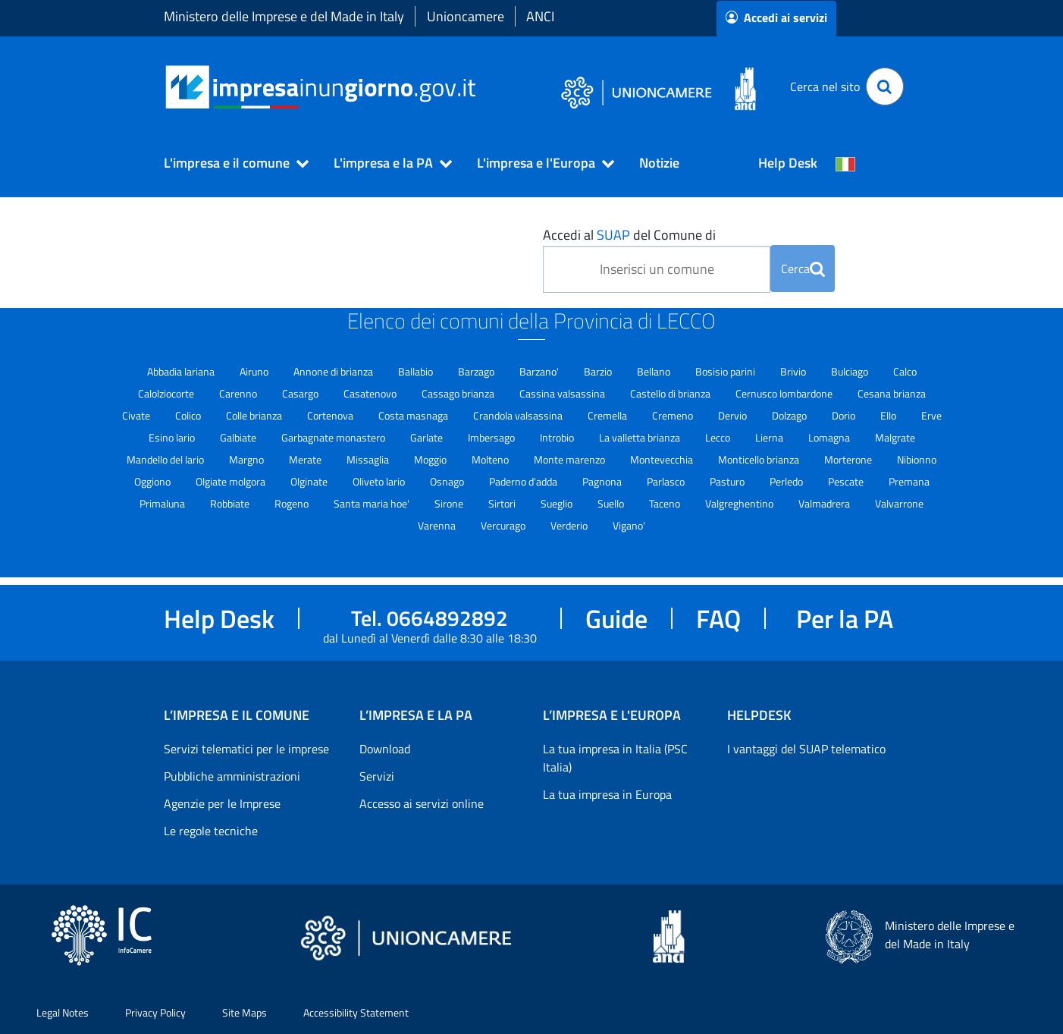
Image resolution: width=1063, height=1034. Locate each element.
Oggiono (153, 481)
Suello (611, 503)
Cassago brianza (459, 393)
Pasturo (728, 481)
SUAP (613, 235)
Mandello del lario (166, 459)
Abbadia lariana (182, 371)
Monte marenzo (570, 459)
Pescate (847, 481)
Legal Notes (62, 1012)
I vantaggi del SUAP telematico (806, 749)
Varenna (438, 525)
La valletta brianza (640, 437)
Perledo (787, 481)
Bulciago (850, 371)
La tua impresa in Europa (607, 794)
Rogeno (292, 503)
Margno (247, 459)
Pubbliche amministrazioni (232, 776)
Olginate (310, 481)
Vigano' (629, 525)
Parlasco (667, 481)
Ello (889, 415)
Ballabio (416, 371)
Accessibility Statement (356, 1012)
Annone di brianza (334, 371)
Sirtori (503, 503)
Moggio (431, 459)
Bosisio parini (726, 371)
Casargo (301, 393)
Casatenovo (371, 393)
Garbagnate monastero (334, 437)
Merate (306, 459)
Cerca (803, 268)
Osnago (448, 481)
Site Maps (244, 1012)
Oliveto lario (380, 481)
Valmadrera (825, 503)
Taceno (665, 503)
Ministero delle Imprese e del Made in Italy (284, 16)
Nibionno (916, 459)
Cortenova (331, 415)
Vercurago (504, 525)
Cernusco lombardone (785, 393)
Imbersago (492, 437)
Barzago (477, 371)
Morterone (849, 459)
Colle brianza (255, 415)
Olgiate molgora (232, 481)
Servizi (376, 776)
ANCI (540, 16)
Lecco (718, 437)
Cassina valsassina (563, 393)
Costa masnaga (414, 415)
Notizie (659, 162)
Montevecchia (662, 459)
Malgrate (895, 437)
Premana (909, 481)
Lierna (770, 437)
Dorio (845, 415)
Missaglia (368, 459)
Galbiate (239, 437)
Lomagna (830, 437)
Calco (905, 371)
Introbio (558, 437)
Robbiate (231, 503)
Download (384, 749)
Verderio (570, 525)
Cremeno (673, 415)
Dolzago (790, 415)
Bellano (655, 371)
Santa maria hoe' (373, 503)
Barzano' (540, 371)
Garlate (427, 437)
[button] (230, 163)
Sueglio (558, 503)
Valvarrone (899, 503)
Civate (137, 415)
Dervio (733, 415)
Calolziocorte (167, 393)
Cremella (608, 415)
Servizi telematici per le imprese (246, 749)
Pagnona (603, 481)
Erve (931, 415)
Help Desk (787, 162)
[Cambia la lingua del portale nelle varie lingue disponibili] (845, 163)
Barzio (599, 371)
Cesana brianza (892, 393)
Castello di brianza (671, 393)
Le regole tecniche (211, 831)
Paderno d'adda (524, 481)
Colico (189, 415)
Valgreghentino (740, 503)
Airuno (255, 371)
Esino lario (173, 437)
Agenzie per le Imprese (222, 803)
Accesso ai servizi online (421, 803)
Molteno (491, 459)
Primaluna (163, 503)
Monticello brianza (759, 459)
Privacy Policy (155, 1012)
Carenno (239, 393)
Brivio (794, 371)
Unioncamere (465, 16)
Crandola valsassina (519, 415)
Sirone (450, 503)
